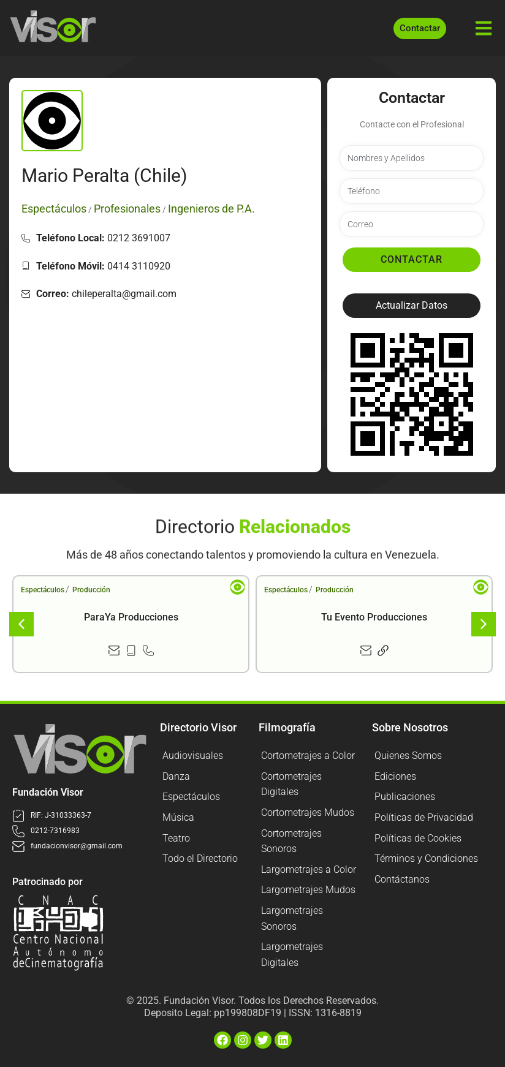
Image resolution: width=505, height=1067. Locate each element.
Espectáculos (42, 590)
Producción (91, 590)
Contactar (411, 259)
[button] (411, 305)
